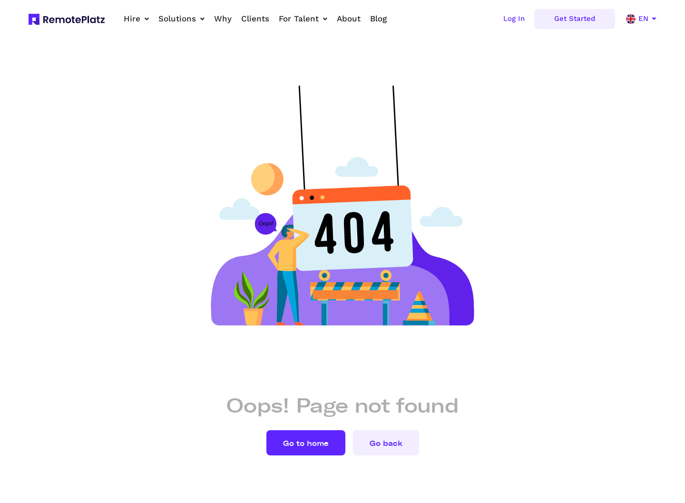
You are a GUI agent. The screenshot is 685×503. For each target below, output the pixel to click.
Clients (255, 18)
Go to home (306, 443)
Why (223, 18)
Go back (386, 443)
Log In (514, 18)
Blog (378, 18)
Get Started (574, 18)
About (349, 18)
